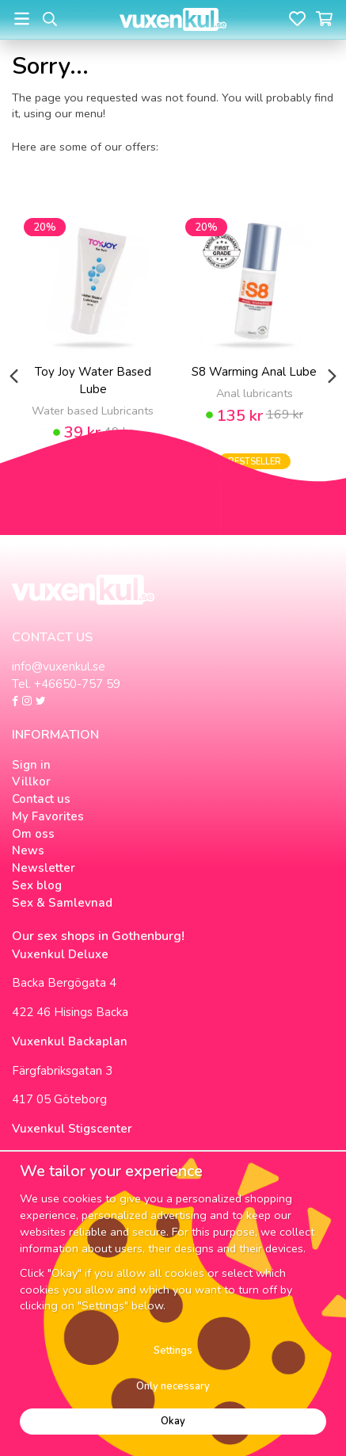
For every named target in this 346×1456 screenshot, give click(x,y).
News (28, 850)
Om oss (33, 834)
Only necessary (173, 1386)
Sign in (31, 765)
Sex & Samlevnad (62, 903)
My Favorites (48, 816)
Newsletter (43, 868)
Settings (173, 1350)
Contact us (41, 799)
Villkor (31, 781)
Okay (173, 1421)
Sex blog (37, 885)
